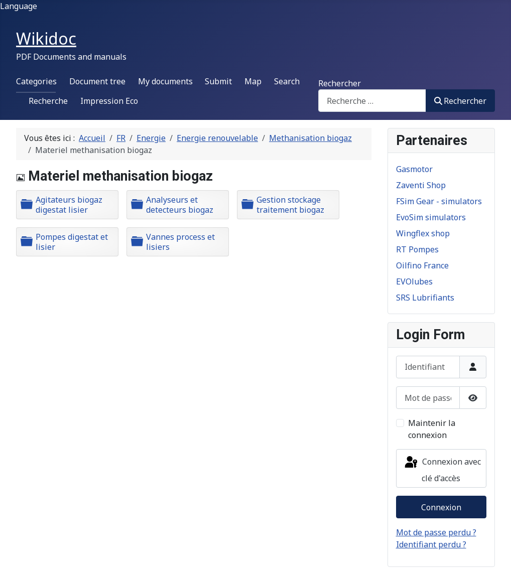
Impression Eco (109, 100)
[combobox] (372, 100)
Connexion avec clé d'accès (442, 469)
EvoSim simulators (431, 217)
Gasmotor (414, 169)
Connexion (441, 507)
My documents (165, 81)
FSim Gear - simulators (439, 201)
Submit (218, 81)
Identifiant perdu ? (431, 544)
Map (253, 81)
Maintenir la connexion (431, 429)
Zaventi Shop (421, 185)
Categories (36, 81)
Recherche (48, 100)
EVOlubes (414, 281)
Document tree (97, 81)
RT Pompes (417, 249)
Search (287, 81)
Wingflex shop (423, 233)
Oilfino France (422, 265)
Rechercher (339, 83)
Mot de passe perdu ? (436, 532)
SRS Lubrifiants (425, 297)
